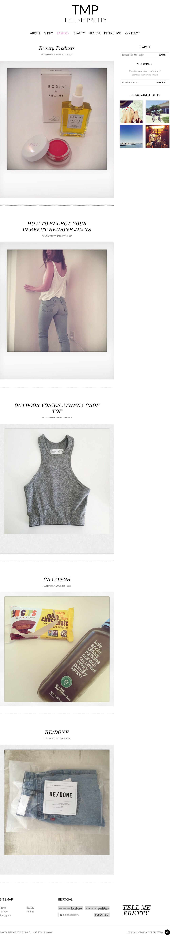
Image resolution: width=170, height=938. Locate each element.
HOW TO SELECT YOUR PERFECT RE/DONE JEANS (56, 227)
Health (30, 911)
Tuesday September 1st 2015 (57, 586)
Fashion (4, 911)
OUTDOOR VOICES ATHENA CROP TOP (57, 408)
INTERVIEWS (112, 33)
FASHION (63, 33)
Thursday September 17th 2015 (57, 54)
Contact (132, 33)
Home (3, 907)
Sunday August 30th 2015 (57, 738)
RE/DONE (57, 732)
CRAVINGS (57, 579)
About (35, 33)
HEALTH (94, 33)
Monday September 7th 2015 (57, 417)
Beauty (30, 907)
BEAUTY (79, 33)
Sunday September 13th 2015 (57, 236)
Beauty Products (57, 48)
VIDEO (48, 33)
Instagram (5, 915)
